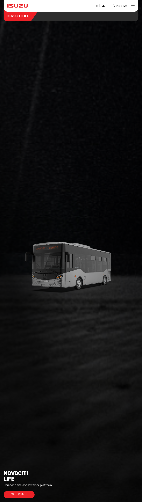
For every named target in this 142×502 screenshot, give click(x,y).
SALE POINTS (19, 494)
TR (96, 5)
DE (103, 5)
